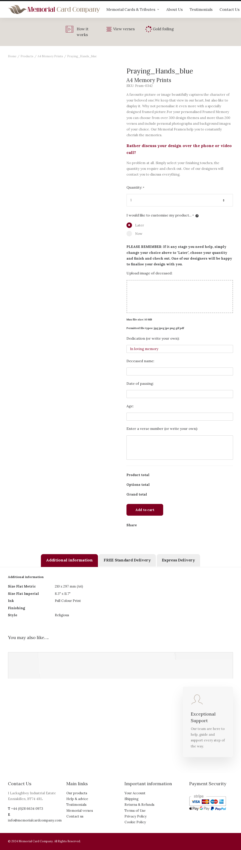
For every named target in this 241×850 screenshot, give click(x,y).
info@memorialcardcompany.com (35, 820)
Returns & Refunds (139, 804)
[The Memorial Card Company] (54, 9)
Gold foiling (163, 29)
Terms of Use (135, 810)
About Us (174, 9)
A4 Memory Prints (50, 56)
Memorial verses (79, 810)
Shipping (131, 799)
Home (12, 56)
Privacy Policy (135, 816)
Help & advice (77, 799)
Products (27, 56)
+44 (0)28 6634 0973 (27, 808)
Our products (76, 793)
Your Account (134, 793)
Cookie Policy (135, 822)
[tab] (69, 560)
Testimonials (201, 9)
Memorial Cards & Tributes (132, 9)
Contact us (74, 816)
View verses (124, 29)
